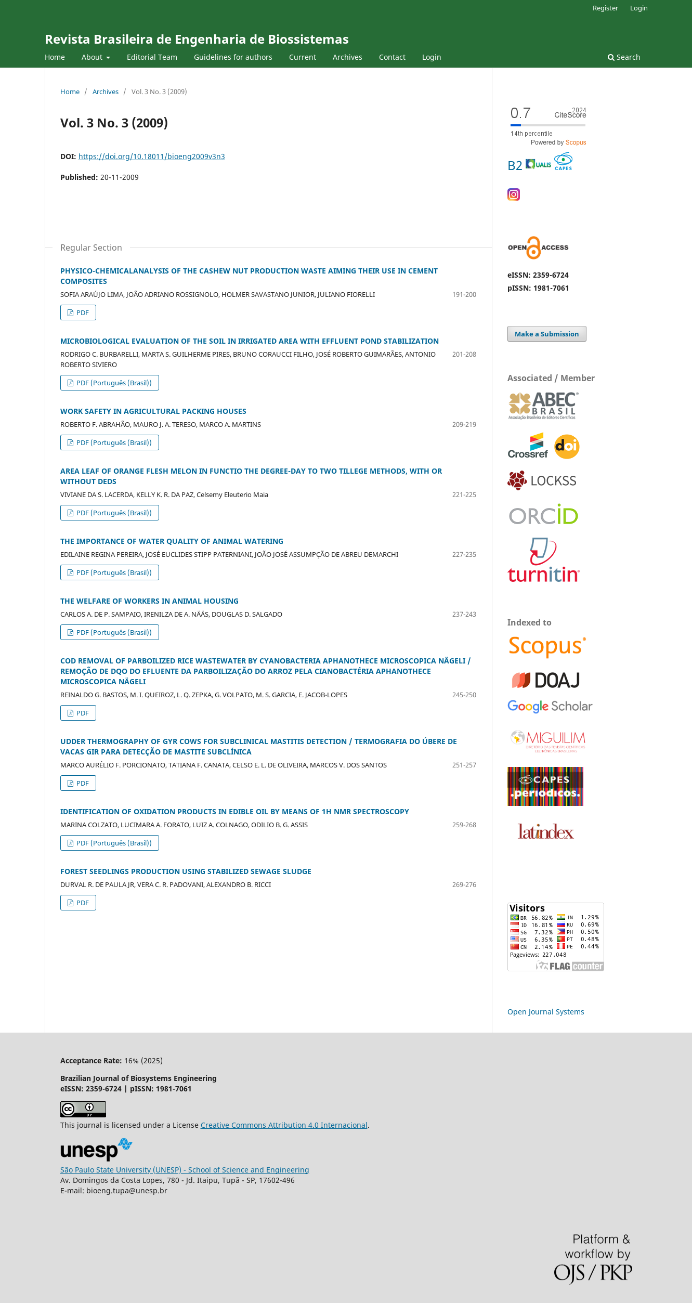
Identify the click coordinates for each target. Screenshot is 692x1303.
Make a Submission (547, 333)
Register (605, 7)
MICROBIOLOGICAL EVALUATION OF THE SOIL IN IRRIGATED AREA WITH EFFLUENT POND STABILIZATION (249, 341)
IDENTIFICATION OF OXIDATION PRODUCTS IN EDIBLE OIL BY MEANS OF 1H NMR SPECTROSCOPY (234, 811)
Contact (392, 57)
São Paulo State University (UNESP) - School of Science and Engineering (184, 1170)
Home (55, 57)
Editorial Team (152, 57)
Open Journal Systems (545, 1012)
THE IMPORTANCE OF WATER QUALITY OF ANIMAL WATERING (171, 541)
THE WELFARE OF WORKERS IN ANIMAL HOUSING (149, 601)
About (93, 57)
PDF (82, 312)
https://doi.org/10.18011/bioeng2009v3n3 (152, 156)
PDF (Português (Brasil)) (113, 382)
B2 (539, 165)
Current (302, 57)
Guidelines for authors (233, 57)
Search (624, 57)
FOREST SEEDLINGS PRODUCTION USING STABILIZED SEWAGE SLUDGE (185, 871)
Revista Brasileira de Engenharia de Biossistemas (197, 38)
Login (431, 57)
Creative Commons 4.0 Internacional (284, 1125)
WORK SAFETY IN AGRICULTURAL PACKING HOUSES (153, 411)
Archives (347, 57)
